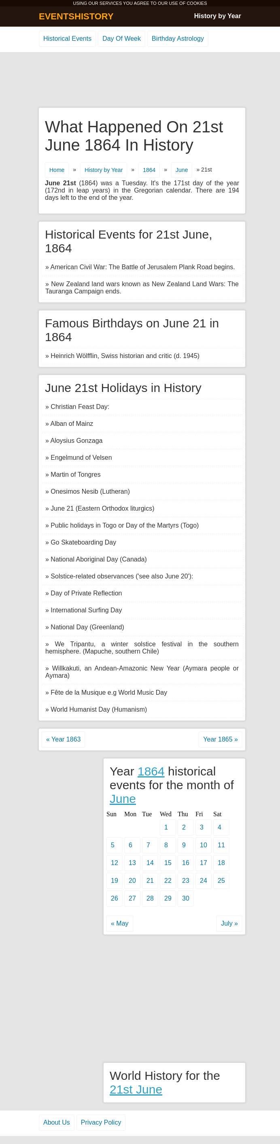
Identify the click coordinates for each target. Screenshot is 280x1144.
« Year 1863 (63, 739)
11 (221, 845)
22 (168, 880)
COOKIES (197, 3)
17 (203, 862)
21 (150, 880)
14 (150, 862)
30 (185, 898)
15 (168, 862)
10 (203, 845)
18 (221, 862)
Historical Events (67, 38)
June (182, 170)
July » (229, 923)
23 (185, 880)
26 (114, 898)
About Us (56, 1122)
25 (221, 880)
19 (114, 880)
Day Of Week (121, 38)
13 (132, 862)
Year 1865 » (220, 739)
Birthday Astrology (178, 38)
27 (132, 898)
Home (56, 170)
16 (185, 862)
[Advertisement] (140, 80)
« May (120, 923)
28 (150, 898)
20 (132, 880)
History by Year (217, 16)
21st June (136, 1089)
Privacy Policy (101, 1122)
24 (203, 880)
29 (168, 898)
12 (114, 862)
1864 (149, 170)
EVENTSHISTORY (76, 16)
